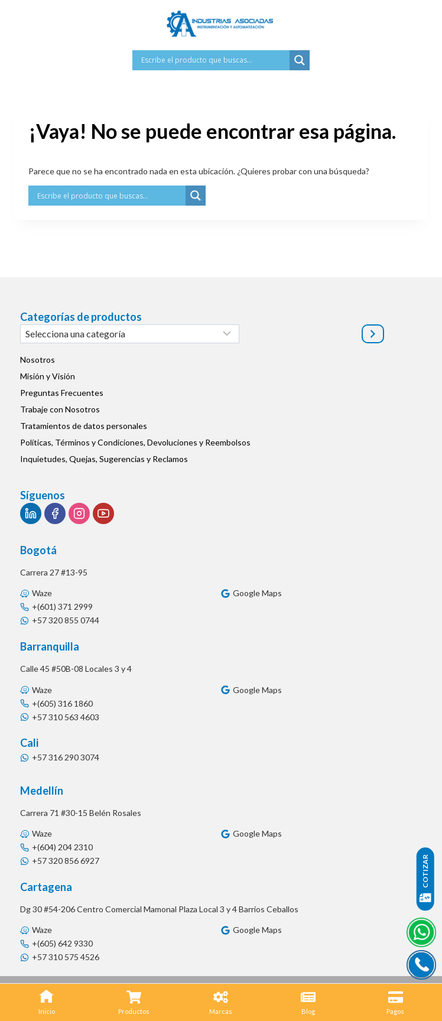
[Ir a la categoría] (373, 333)
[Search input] (214, 60)
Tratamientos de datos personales (83, 426)
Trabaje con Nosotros (60, 409)
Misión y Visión (47, 376)
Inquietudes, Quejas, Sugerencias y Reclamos (104, 459)
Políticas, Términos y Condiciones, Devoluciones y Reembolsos (135, 442)
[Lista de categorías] (129, 333)
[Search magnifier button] (300, 60)
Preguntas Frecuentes (61, 393)
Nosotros (37, 360)
